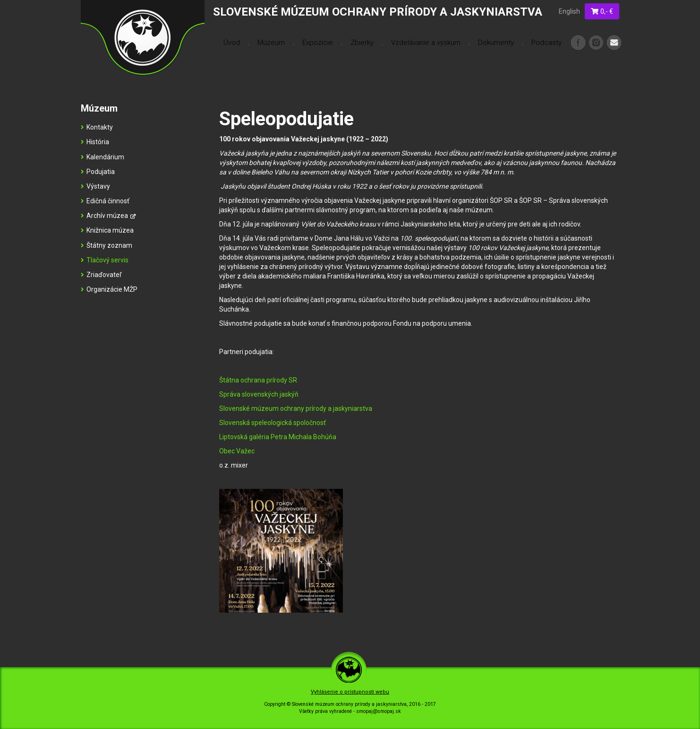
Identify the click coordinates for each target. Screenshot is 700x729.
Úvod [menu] (231, 42)
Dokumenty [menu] (496, 42)
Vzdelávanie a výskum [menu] (426, 42)
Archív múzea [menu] (108, 215)
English (569, 11)
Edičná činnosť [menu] (105, 201)
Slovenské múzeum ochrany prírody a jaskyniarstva (295, 408)
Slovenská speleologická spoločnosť (272, 422)
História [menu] (95, 142)
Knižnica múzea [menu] (107, 230)
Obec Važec (237, 451)
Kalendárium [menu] (102, 157)
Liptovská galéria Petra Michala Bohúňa (277, 437)
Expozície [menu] (317, 42)
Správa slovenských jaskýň (259, 394)
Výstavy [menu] (95, 186)
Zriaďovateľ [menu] (101, 274)
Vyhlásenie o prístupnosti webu (350, 692)
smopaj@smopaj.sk (378, 711)
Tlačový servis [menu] (104, 260)
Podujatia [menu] (98, 171)
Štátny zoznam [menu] (106, 245)
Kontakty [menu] (97, 127)
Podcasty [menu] (546, 42)
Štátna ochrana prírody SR (258, 380)
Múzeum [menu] (271, 42)
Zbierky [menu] (362, 42)
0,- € (602, 11)
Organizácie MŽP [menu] (109, 289)
